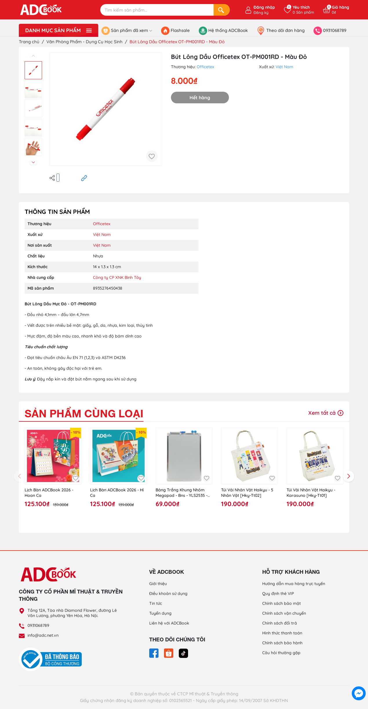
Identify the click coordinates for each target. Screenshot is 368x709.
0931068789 (38, 625)
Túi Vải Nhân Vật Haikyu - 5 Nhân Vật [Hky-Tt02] (247, 492)
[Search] (222, 10)
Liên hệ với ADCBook (169, 623)
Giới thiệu (158, 583)
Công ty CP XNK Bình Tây (117, 277)
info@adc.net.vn (43, 635)
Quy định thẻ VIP (278, 593)
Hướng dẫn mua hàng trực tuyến (293, 583)
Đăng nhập (264, 7)
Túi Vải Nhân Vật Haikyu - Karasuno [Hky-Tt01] (311, 492)
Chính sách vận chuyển (284, 613)
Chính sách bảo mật (281, 603)
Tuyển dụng (160, 613)
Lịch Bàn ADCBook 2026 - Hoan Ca (49, 492)
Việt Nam (284, 66)
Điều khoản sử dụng (168, 593)
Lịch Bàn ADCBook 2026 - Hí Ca (117, 492)
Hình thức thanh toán (282, 633)
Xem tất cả (325, 412)
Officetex (205, 66)
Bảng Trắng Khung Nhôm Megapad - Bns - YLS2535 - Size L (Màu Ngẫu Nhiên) (181, 493)
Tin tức (155, 603)
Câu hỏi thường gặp (281, 652)
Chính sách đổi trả (279, 623)
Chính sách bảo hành (282, 642)
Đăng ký (261, 12)
